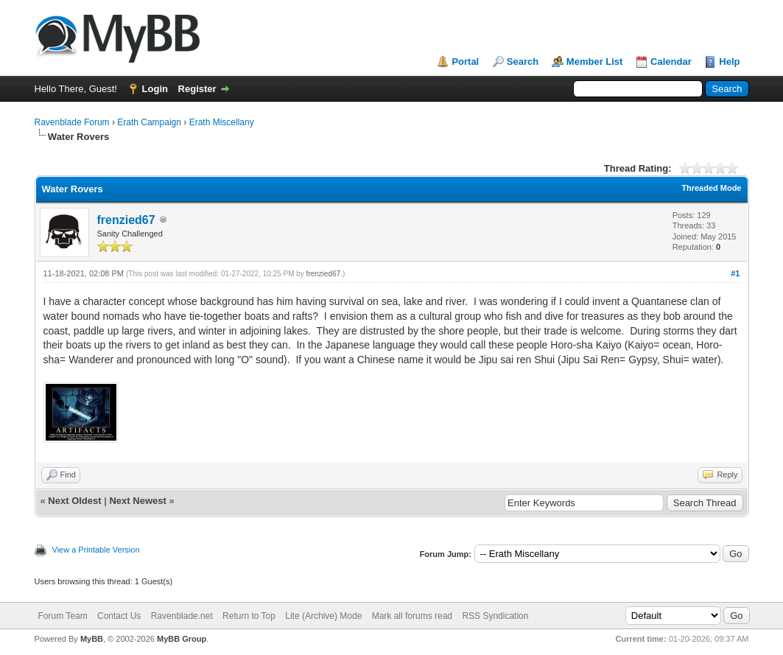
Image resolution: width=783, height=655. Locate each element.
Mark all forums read (412, 616)
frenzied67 (126, 220)
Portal (465, 61)
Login (155, 88)
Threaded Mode (711, 187)
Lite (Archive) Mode (323, 616)
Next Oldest (74, 500)
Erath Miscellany (221, 122)
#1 (735, 273)
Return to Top (248, 616)
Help (729, 61)
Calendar (671, 61)
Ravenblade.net (182, 616)
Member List (594, 61)
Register (197, 88)
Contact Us (119, 616)
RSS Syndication (495, 616)
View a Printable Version (96, 549)
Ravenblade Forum (72, 122)
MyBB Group (181, 638)
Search (522, 61)
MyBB (91, 638)
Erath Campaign (149, 122)
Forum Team (63, 616)
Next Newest (137, 500)
